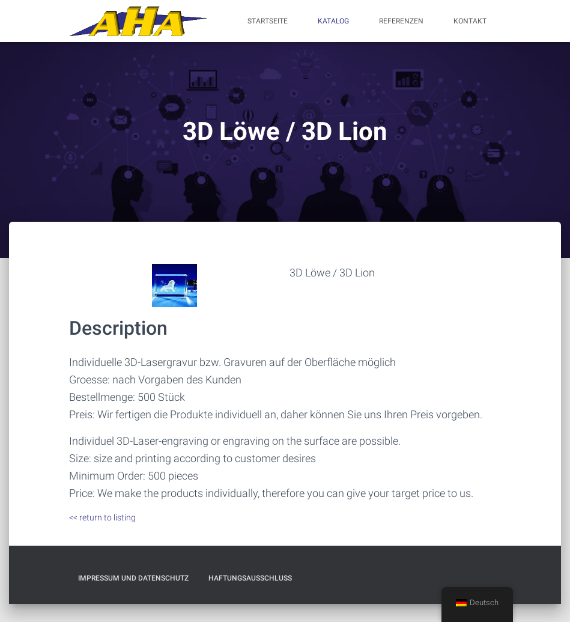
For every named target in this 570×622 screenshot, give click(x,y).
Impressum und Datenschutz (133, 578)
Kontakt (470, 21)
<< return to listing (102, 517)
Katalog (333, 21)
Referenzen (401, 21)
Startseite (267, 21)
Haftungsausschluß (250, 578)
